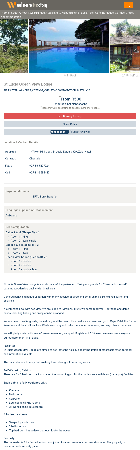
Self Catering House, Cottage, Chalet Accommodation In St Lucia (47, 90)
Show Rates (70, 124)
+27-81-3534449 (39, 172)
